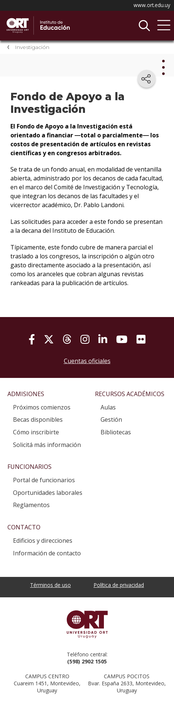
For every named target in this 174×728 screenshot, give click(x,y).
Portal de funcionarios (44, 480)
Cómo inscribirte (36, 432)
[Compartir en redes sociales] (146, 79)
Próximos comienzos (41, 407)
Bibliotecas (116, 432)
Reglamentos (31, 505)
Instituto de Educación (61, 25)
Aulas (108, 407)
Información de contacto (47, 553)
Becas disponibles (38, 419)
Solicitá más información (47, 445)
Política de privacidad (118, 584)
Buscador (144, 25)
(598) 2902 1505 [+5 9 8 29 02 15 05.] (87, 661)
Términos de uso (50, 584)
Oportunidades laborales (47, 493)
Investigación (32, 47)
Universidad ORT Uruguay (87, 624)
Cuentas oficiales (87, 361)
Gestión (111, 419)
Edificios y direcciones (42, 540)
